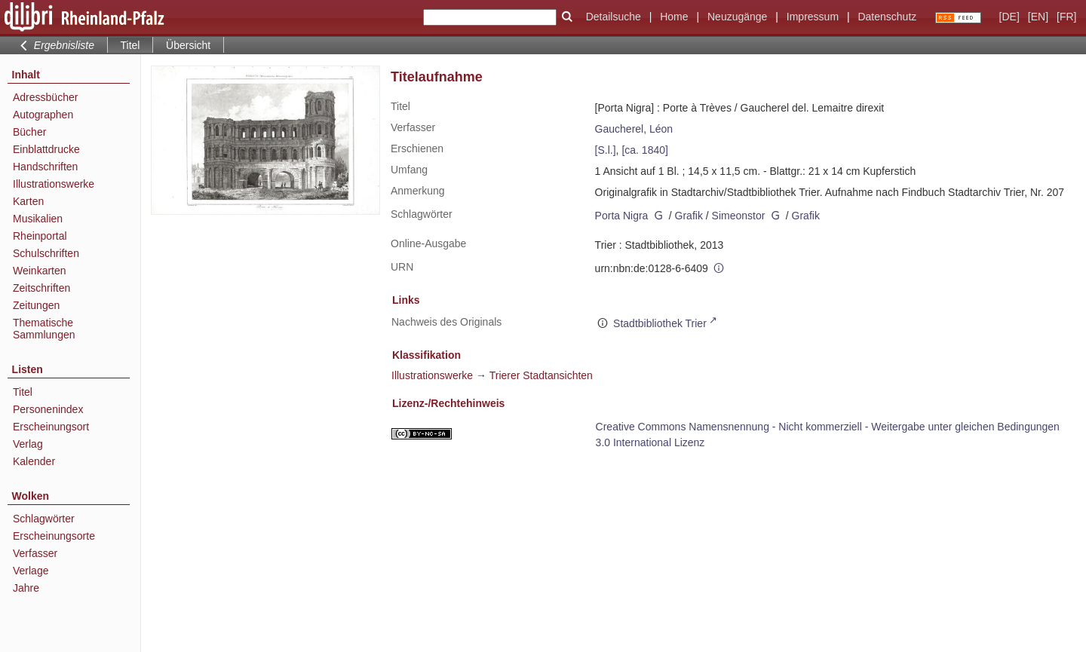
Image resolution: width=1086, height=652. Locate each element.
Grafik (689, 216)
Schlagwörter (44, 519)
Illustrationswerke (53, 184)
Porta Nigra (622, 216)
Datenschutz (886, 17)
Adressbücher (45, 97)
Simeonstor (738, 216)
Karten (28, 201)
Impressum (813, 17)
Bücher (29, 132)
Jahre (26, 588)
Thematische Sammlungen (44, 329)
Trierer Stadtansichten (541, 375)
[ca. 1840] (644, 150)
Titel (22, 392)
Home (674, 17)
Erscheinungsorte (54, 536)
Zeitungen (36, 305)
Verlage (30, 571)
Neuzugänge (737, 17)
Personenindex (48, 409)
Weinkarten (39, 271)
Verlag (28, 444)
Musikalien (38, 219)
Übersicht (188, 45)
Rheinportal (40, 236)
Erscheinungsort (51, 427)
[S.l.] (605, 150)
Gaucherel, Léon (634, 129)
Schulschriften (46, 253)
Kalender (34, 461)
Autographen (43, 115)
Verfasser (35, 553)
